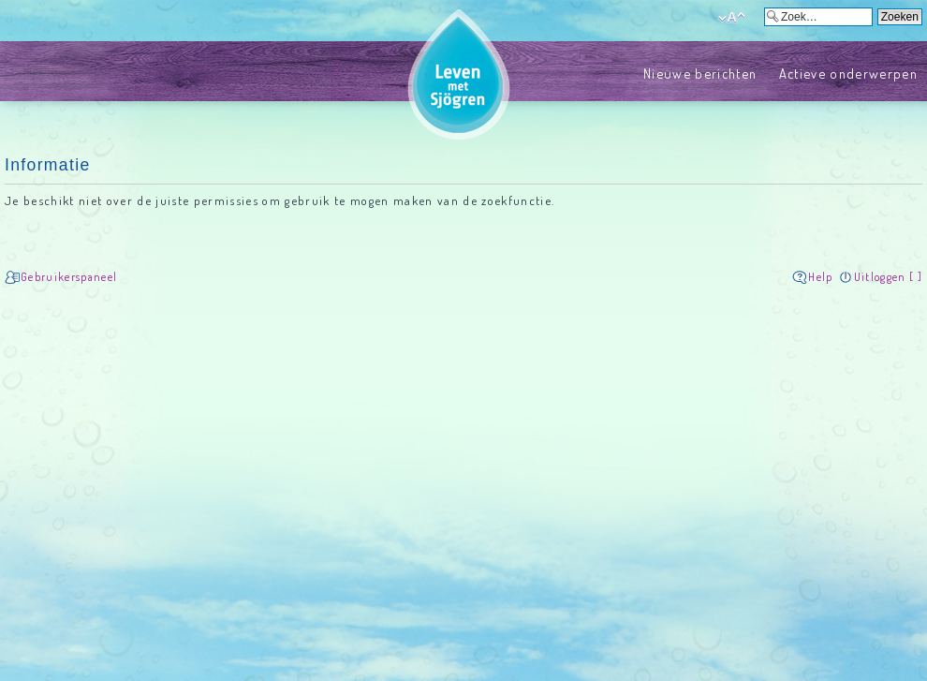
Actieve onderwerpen (848, 73)
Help (820, 277)
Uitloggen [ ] (888, 277)
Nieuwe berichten (700, 73)
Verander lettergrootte (731, 17)
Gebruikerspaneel (69, 277)
